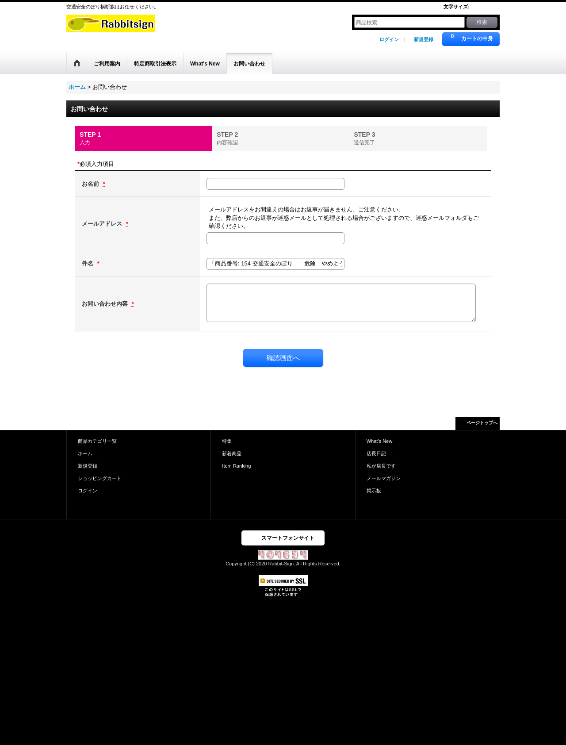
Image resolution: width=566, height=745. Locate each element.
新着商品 (231, 453)
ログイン (389, 39)
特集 (227, 441)
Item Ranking (236, 466)
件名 (88, 263)
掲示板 (374, 490)
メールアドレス (103, 223)
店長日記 (376, 453)
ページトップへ (482, 422)
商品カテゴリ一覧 (97, 441)
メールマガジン (384, 478)
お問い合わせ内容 (106, 303)
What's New (380, 441)
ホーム (85, 453)
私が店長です (381, 466)
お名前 (91, 183)
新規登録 (423, 39)
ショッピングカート (100, 478)
